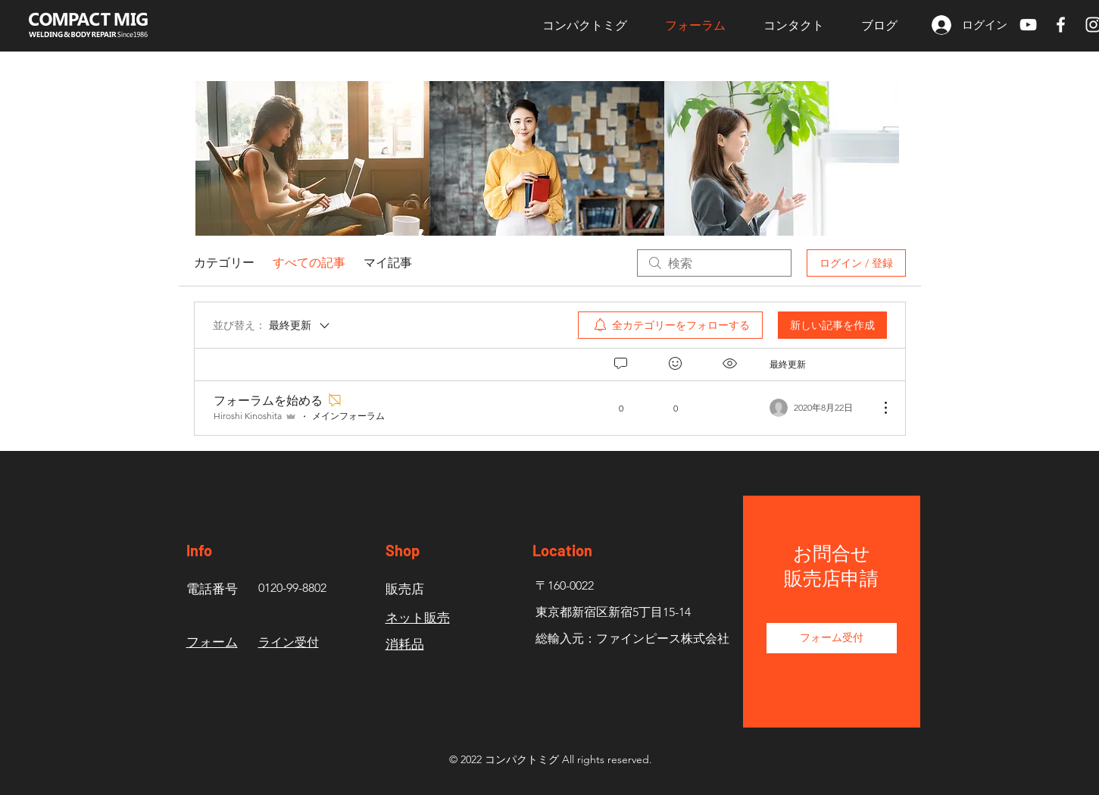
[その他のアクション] (878, 408)
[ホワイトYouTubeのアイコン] (1028, 24)
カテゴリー (224, 262)
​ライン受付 (288, 642)
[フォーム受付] (831, 638)
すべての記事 (309, 262)
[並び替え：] (272, 325)
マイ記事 (388, 262)
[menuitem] (670, 325)
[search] (714, 263)
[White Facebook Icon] (1061, 24)
